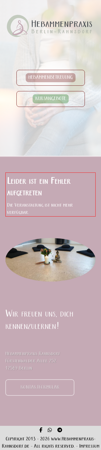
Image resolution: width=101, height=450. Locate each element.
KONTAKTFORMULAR (40, 390)
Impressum (89, 446)
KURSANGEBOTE (50, 99)
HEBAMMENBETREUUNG (50, 78)
